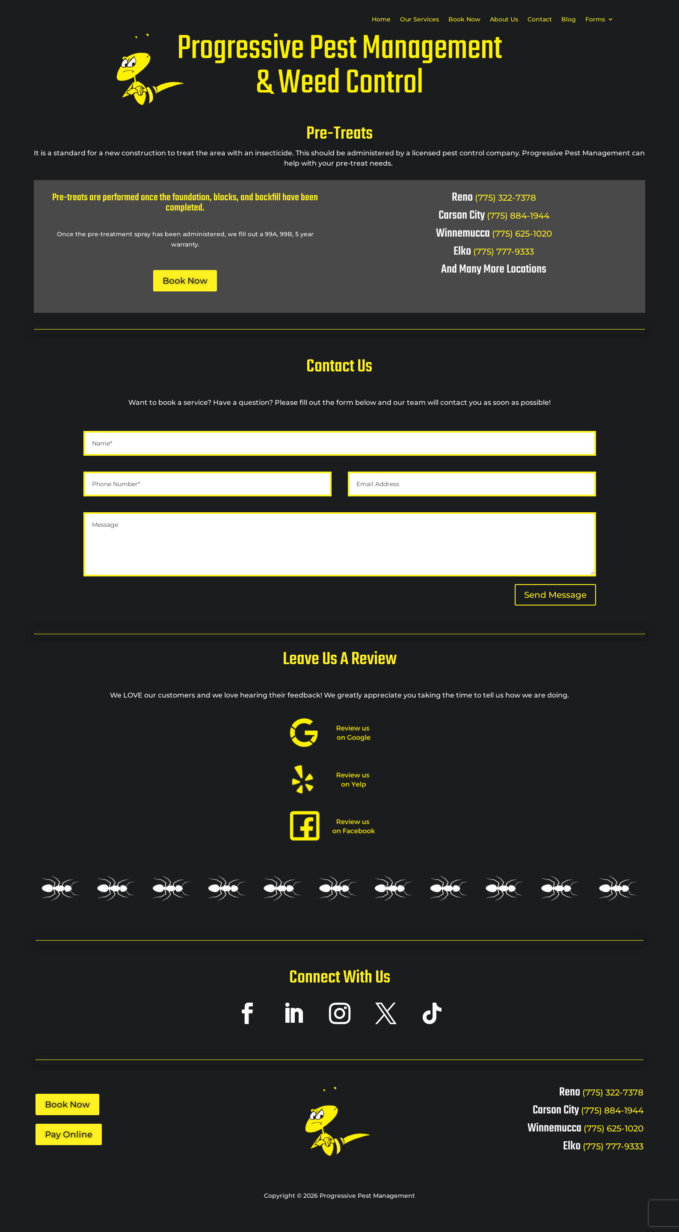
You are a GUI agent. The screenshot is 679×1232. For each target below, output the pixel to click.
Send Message (555, 595)
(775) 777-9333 (503, 251)
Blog (568, 19)
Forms (595, 19)
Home (381, 19)
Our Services (419, 19)
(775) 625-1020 (522, 234)
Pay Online (68, 1134)
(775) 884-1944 (518, 216)
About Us (504, 19)
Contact (540, 19)
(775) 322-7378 (505, 198)
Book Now (464, 19)
